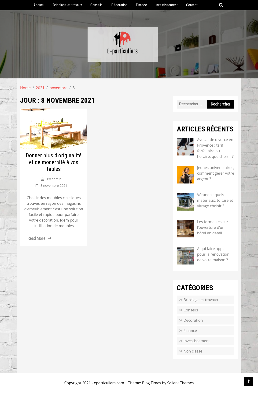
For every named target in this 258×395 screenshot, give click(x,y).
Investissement (166, 5)
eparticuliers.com (109, 382)
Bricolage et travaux (67, 5)
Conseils (96, 5)
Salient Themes (180, 382)
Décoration (119, 5)
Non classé (193, 351)
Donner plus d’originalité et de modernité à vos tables (53, 162)
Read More (36, 238)
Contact (192, 5)
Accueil (38, 5)
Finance (141, 5)
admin (56, 179)
